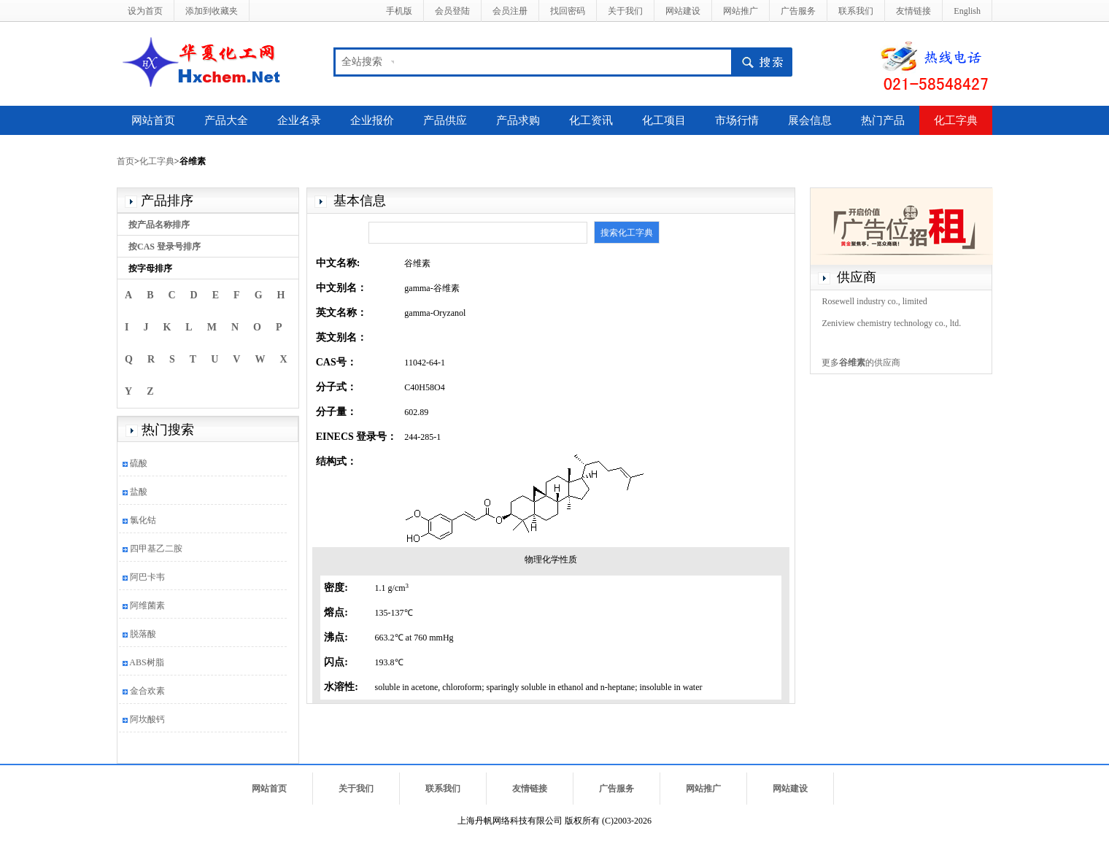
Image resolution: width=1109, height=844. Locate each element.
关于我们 (625, 11)
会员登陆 (452, 11)
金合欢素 (147, 691)
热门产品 (883, 120)
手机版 (399, 11)
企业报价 (372, 120)
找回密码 (567, 11)
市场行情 (737, 120)
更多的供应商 (861, 362)
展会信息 (810, 120)
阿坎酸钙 (147, 719)
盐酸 (138, 492)
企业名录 (299, 120)
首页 (125, 161)
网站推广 (740, 11)
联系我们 (855, 11)
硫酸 (138, 463)
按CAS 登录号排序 (164, 246)
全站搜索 (361, 61)
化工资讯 (591, 120)
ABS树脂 (146, 662)
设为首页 (145, 11)
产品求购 (518, 120)
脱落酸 (143, 634)
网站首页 (153, 120)
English (967, 11)
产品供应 (445, 120)
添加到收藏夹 (211, 11)
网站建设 (682, 11)
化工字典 (956, 120)
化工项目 (664, 120)
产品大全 (226, 120)
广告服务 (798, 11)
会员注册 (510, 11)
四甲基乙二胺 (156, 548)
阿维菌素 (147, 605)
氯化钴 (143, 520)
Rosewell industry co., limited (874, 301)
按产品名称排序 (159, 225)
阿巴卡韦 (147, 577)
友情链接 (913, 11)
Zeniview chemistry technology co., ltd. (891, 323)
